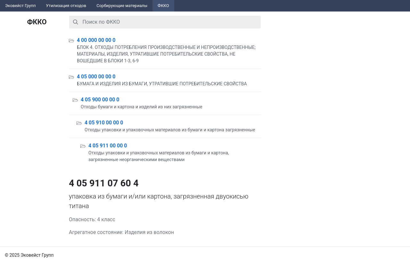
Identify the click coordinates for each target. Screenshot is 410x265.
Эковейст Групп (20, 5)
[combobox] (165, 22)
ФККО (163, 5)
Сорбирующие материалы (121, 5)
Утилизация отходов (66, 5)
